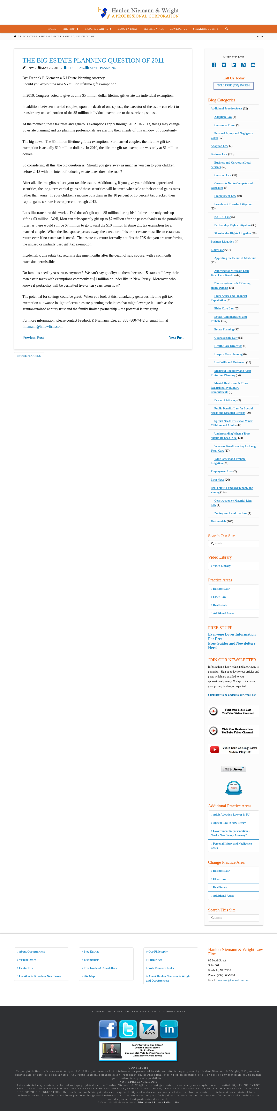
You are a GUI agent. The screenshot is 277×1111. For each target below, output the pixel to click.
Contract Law (223, 175)
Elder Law (74, 68)
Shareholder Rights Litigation (232, 233)
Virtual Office (26, 959)
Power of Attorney (225, 400)
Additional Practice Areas (226, 108)
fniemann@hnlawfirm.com (42, 326)
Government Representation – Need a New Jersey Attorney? (230, 833)
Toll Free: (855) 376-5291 (233, 85)
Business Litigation (222, 241)
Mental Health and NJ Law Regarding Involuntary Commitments (229, 388)
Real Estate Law (144, 1011)
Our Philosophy (157, 951)
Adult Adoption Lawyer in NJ (230, 814)
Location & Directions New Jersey (39, 976)
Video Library (221, 565)
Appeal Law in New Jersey (228, 822)
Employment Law (225, 196)
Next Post (176, 338)
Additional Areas (222, 613)
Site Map (88, 976)
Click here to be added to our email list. (232, 694)
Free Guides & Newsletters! (99, 968)
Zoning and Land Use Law (230, 513)
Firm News (217, 479)
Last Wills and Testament (230, 362)
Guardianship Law (226, 337)
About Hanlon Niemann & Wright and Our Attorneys (168, 978)
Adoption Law (223, 117)
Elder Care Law (224, 308)
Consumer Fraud (224, 125)
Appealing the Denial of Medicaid (235, 258)
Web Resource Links (160, 968)
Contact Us (25, 968)
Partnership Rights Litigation (232, 225)
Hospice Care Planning (228, 354)
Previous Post (33, 338)
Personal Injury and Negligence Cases (231, 846)
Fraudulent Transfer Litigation (233, 204)
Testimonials (218, 521)
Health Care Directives (228, 345)
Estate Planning (100, 68)
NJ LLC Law (222, 216)
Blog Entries (90, 951)
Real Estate (219, 605)
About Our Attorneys (31, 951)
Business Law (219, 154)
